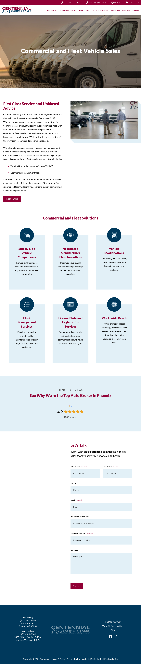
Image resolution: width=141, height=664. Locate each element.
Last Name (111, 467)
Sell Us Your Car (113, 622)
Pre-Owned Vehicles (68, 10)
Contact (136, 10)
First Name (78, 467)
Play (104, 121)
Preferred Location (81, 534)
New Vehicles (51, 10)
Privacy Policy (73, 659)
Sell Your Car (84, 10)
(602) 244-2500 (71, 3)
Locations (134, 3)
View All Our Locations (113, 626)
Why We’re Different (100, 10)
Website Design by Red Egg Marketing (100, 659)
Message (74, 550)
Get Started (12, 199)
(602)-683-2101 (28, 634)
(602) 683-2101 (97, 3)
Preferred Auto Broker (80, 517)
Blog (113, 630)
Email (76, 500)
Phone (73, 483)
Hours (117, 3)
